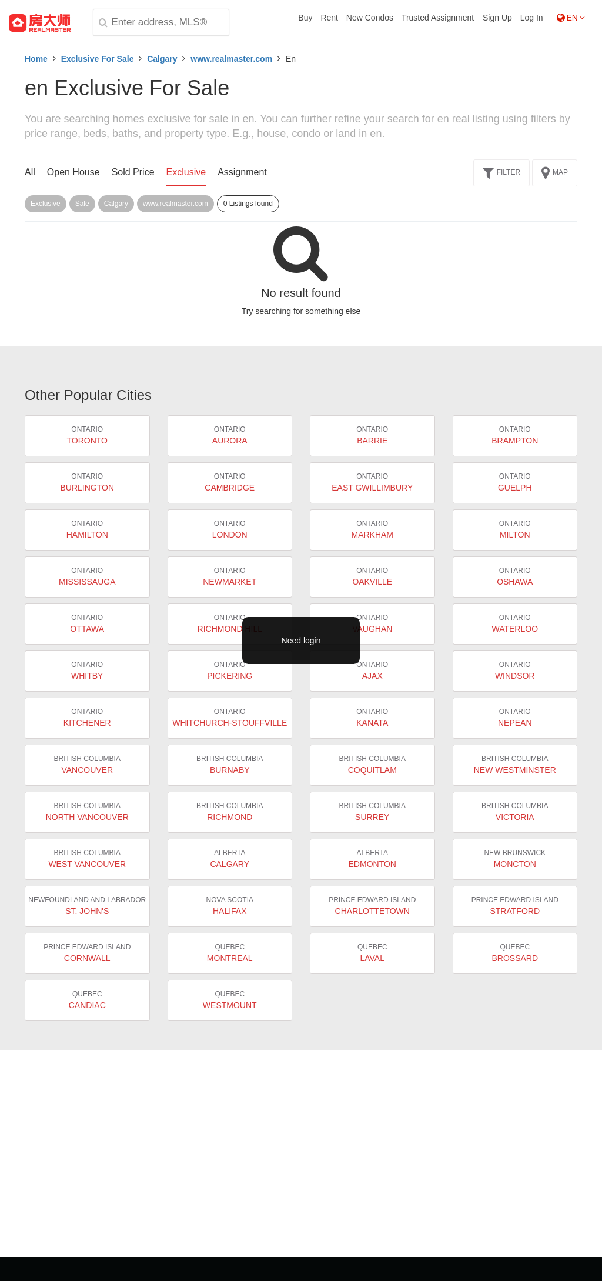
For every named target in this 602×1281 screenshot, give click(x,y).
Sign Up (497, 17)
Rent (329, 17)
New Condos (369, 17)
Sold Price (133, 172)
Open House (73, 172)
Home (36, 59)
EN (571, 17)
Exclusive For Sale (97, 59)
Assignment (242, 172)
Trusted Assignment (438, 17)
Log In (531, 17)
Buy (305, 17)
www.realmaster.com (231, 59)
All (30, 172)
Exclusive (186, 172)
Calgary (162, 59)
